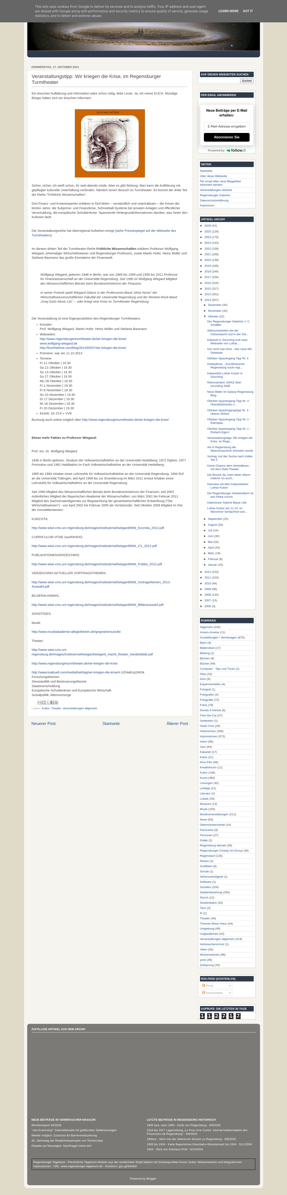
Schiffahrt (206, 866)
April (211, 547)
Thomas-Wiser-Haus (213, 923)
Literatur (205, 793)
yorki (203, 959)
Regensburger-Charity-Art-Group (221, 850)
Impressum (207, 205)
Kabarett (205, 752)
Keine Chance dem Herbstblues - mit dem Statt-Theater (228, 467)
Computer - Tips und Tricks (217, 668)
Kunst (204, 777)
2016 (208, 283)
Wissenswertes (210, 954)
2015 (208, 288)
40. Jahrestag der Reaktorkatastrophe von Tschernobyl (67, 1140)
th (201, 913)
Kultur (46, 708)
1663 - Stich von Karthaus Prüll (167, 1149)
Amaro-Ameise (209, 632)
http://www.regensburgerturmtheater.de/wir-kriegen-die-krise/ (83, 339)
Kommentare (212, 992)
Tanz (203, 908)
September (215, 518)
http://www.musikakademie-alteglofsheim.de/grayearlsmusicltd (76, 631)
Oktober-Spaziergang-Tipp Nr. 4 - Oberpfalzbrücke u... (228, 402)
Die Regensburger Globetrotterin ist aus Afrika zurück (230, 495)
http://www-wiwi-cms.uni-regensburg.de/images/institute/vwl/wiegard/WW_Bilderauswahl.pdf (98, 605)
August (213, 524)
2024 (208, 237)
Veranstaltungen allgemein (80, 708)
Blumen (205, 658)
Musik (204, 809)
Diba (203, 674)
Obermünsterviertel (212, 824)
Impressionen (209, 736)
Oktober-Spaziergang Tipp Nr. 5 (227, 358)
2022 (208, 248)
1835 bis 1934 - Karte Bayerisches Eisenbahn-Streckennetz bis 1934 (192, 1144)
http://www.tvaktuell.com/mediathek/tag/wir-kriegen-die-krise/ (75, 672)
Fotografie (206, 699)
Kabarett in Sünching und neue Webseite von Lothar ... (227, 341)
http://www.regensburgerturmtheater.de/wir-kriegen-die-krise (74, 663)
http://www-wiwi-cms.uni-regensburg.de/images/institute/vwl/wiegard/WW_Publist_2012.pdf (97, 564)
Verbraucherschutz (212, 944)
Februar (213, 559)
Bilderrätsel (207, 648)
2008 (208, 594)
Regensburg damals (213, 845)
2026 (208, 225)
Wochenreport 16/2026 (46, 1125)
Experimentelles (210, 684)
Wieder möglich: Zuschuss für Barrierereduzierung (64, 1135)
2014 (208, 294)
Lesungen (206, 783)
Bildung (205, 653)
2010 (208, 583)
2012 (208, 571)
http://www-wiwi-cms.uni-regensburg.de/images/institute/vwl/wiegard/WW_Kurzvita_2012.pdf (98, 528)
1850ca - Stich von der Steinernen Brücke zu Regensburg (184, 1139)
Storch (204, 897)
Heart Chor (207, 726)
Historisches (208, 731)
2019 (208, 265)
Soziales (205, 887)
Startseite (111, 723)
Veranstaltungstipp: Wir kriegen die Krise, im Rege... (230, 439)
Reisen (204, 861)
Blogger (151, 1178)
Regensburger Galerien (215, 195)
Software (205, 881)
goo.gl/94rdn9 (127, 1166)
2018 (208, 271)
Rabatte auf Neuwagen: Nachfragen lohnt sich (62, 1145)
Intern (204, 741)
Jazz (203, 746)
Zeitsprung (207, 965)
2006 (208, 606)
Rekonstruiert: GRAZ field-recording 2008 (224, 384)
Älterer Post (177, 723)
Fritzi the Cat (208, 715)
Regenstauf (207, 855)
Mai (211, 542)
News (203, 819)
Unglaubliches (209, 933)
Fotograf (205, 689)
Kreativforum (208, 767)
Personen (206, 835)
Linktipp (205, 788)
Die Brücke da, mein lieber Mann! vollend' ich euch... (229, 476)
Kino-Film (206, 762)
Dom (203, 679)
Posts (207, 985)
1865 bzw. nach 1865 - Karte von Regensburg (177, 1125)
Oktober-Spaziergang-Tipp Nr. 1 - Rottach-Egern (228, 430)
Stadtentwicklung (211, 892)
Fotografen (207, 694)
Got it (248, 11)
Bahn (203, 642)
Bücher (204, 663)
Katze (204, 757)
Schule (204, 871)
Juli (210, 530)
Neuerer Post (44, 723)
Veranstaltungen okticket (216, 190)
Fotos (203, 705)
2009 (208, 589)
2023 (208, 242)
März (211, 553)
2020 (208, 260)
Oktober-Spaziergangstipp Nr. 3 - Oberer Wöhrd (228, 412)
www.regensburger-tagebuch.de (82, 1166)
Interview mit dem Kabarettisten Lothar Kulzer (227, 485)
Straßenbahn (208, 902)
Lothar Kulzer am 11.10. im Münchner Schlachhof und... (227, 510)
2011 (208, 577)
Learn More (228, 11)
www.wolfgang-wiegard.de (59, 343)
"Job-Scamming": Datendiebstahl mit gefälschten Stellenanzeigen (74, 1130)
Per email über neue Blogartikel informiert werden (220, 183)
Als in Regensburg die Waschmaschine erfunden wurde (230, 449)
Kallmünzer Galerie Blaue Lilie (227, 502)
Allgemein (206, 627)
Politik (204, 840)
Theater (56, 708)
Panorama (206, 830)
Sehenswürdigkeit (211, 876)
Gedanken (206, 720)
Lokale (204, 798)
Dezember (215, 305)
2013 (208, 300)
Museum (205, 804)
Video (203, 949)
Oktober (213, 316)
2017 (208, 277)
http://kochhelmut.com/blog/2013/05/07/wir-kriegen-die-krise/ (83, 348)
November (215, 310)
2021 (208, 254)
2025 (208, 231)
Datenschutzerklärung (214, 200)
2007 (208, 600)
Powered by (227, 150)
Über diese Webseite (213, 176)
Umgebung (207, 928)
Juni (211, 536)
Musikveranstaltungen (214, 814)
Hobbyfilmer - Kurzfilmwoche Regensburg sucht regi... (226, 365)
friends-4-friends (210, 710)
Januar (213, 564)
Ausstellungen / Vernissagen (218, 637)
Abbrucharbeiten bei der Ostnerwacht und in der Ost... (228, 332)
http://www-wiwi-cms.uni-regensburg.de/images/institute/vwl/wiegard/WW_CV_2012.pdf (94, 546)
